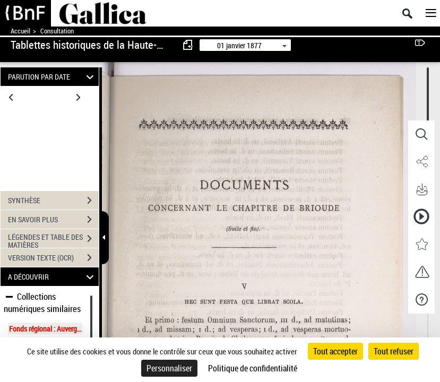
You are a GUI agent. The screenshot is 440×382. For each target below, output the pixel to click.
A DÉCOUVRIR (52, 276)
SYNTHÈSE (53, 200)
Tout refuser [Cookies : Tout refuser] (393, 351)
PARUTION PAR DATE (52, 76)
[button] (421, 134)
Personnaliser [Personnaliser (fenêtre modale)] (169, 368)
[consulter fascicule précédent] (188, 45)
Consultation (57, 31)
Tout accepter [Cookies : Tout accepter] (335, 351)
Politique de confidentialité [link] (252, 368)
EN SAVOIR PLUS (53, 219)
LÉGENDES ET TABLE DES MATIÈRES (53, 239)
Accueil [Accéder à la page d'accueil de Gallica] (20, 31)
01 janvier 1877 (239, 45)
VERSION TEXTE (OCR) (53, 257)
